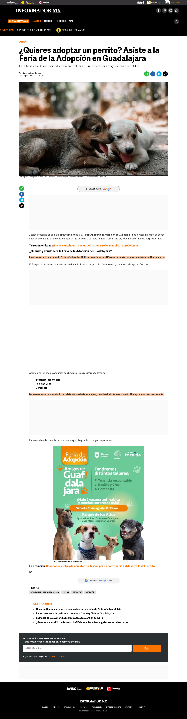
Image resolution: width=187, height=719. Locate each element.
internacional (69, 707)
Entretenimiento (113, 707)
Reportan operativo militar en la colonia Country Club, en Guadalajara (75, 613)
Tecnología (97, 707)
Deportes (83, 707)
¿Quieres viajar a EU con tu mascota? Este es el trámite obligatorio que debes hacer (82, 622)
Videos (60, 21)
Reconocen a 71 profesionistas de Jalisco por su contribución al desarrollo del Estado (100, 566)
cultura (128, 707)
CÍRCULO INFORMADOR (73, 30)
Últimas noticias (18, 21)
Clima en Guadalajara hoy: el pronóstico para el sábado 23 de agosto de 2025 (78, 609)
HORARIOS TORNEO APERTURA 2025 (33, 30)
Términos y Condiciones (57, 656)
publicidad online (101, 711)
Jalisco (36, 21)
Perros (65, 592)
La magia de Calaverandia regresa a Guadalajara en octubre (69, 618)
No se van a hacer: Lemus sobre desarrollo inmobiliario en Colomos (96, 245)
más (73, 21)
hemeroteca (84, 711)
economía (140, 707)
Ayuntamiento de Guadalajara (45, 592)
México (48, 21)
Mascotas (77, 592)
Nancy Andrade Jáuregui (32, 73)
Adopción (90, 592)
